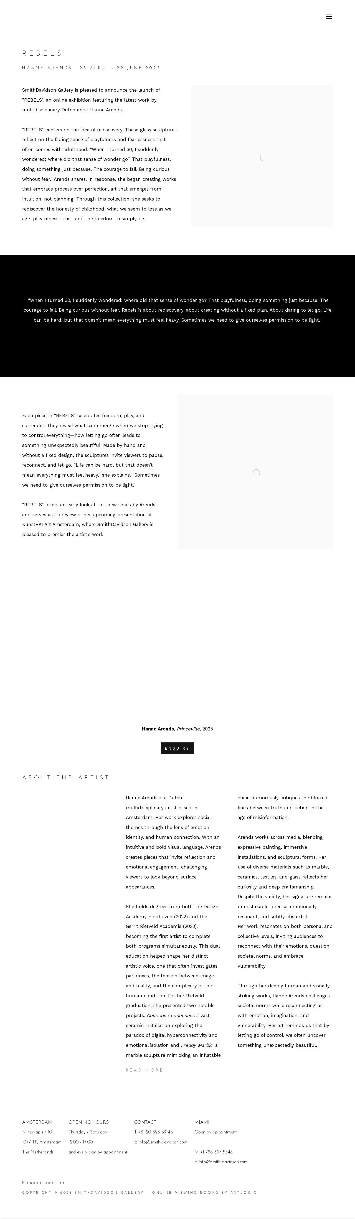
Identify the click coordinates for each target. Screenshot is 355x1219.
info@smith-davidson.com (223, 1162)
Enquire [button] (177, 748)
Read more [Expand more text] (145, 1070)
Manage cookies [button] (43, 1183)
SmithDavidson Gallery (55, 17)
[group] (177, 642)
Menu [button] (328, 17)
